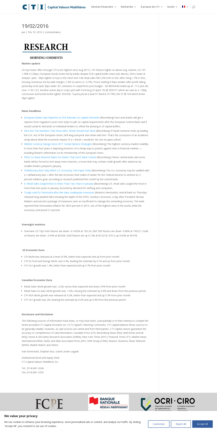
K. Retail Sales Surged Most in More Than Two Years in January (58, 183)
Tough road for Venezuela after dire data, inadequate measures (59, 192)
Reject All (181, 424)
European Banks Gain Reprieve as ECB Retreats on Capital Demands (61, 117)
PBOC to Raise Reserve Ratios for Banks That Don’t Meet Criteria (60, 157)
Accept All (202, 424)
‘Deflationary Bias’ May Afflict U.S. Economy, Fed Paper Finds (57, 170)
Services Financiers (102, 7)
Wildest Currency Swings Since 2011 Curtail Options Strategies (58, 144)
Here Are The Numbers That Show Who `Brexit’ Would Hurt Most (59, 130)
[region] (108, 421)
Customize (159, 424)
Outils (170, 7)
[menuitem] (185, 10)
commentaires (53, 32)
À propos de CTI (150, 7)
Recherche (127, 7)
